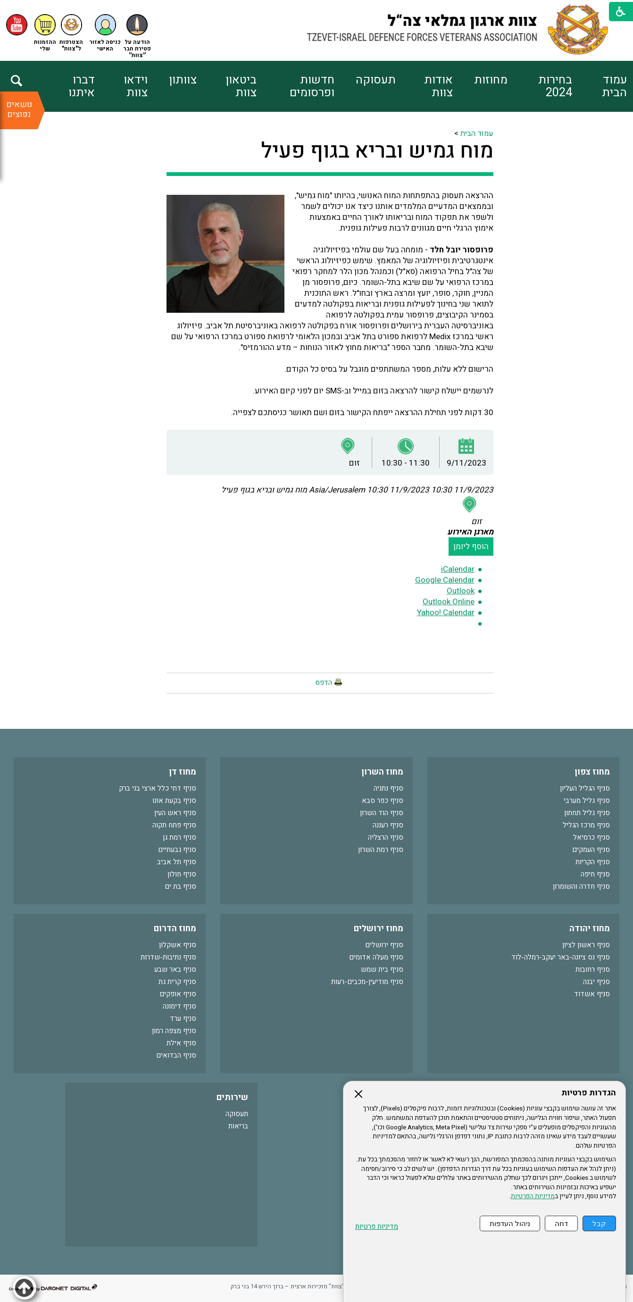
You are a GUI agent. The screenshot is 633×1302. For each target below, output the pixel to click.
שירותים (232, 1097)
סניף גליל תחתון (587, 813)
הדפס (323, 682)
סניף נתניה (388, 788)
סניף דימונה (179, 1006)
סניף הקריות (592, 862)
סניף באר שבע (175, 969)
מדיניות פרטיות (376, 1226)
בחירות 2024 (555, 86)
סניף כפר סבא (382, 800)
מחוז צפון (592, 772)
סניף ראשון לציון (586, 945)
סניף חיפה (595, 874)
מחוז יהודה (589, 928)
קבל (599, 1223)
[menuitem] (599, 86)
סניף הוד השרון (381, 813)
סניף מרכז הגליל (586, 825)
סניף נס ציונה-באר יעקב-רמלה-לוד (560, 957)
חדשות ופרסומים (312, 86)
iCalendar (458, 569)
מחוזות (491, 80)
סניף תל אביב (176, 862)
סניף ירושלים (384, 945)
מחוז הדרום (175, 928)
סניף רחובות (592, 969)
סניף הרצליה (385, 837)
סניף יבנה (596, 981)
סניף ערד (183, 1018)
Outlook (461, 591)
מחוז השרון (382, 772)
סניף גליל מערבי (587, 800)
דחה (561, 1223)
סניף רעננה (388, 825)
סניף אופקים (177, 994)
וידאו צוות (136, 86)
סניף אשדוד (592, 994)
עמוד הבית (614, 86)
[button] (105, 33)
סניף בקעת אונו (174, 800)
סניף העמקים (591, 849)
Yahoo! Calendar (446, 612)
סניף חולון (181, 874)
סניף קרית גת (177, 981)
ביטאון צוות (241, 86)
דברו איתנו (81, 86)
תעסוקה (376, 80)
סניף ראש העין (175, 813)
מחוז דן (182, 772)
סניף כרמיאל (591, 837)
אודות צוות (438, 86)
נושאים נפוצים (19, 109)
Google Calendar (445, 580)
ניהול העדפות (510, 1223)
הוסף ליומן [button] (471, 546)
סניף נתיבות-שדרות (168, 957)
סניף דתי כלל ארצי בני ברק (157, 788)
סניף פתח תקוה (174, 825)
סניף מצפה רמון (174, 1031)
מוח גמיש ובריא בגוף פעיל (377, 151)
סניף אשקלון (177, 945)
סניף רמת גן (179, 837)
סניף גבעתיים (177, 849)
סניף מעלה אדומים (376, 957)
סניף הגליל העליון (585, 788)
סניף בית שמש (382, 969)
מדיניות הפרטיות (533, 1196)
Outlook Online (449, 602)
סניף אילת (181, 1043)
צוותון (183, 80)
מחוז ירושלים (378, 928)
